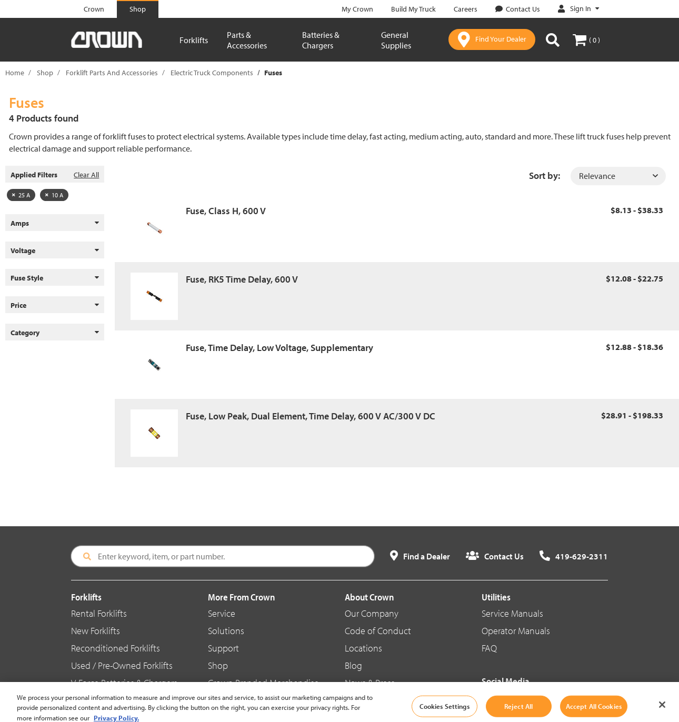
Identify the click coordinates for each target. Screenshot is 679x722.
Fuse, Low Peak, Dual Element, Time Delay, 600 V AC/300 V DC (310, 416)
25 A (21, 195)
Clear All (86, 174)
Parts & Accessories (247, 40)
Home (14, 72)
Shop (45, 72)
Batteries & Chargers (321, 40)
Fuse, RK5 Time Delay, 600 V (242, 279)
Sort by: (544, 175)
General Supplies (396, 40)
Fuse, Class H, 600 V (226, 211)
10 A (54, 195)
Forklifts (193, 40)
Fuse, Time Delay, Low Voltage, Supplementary (279, 348)
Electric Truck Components (212, 72)
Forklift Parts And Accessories (112, 72)
